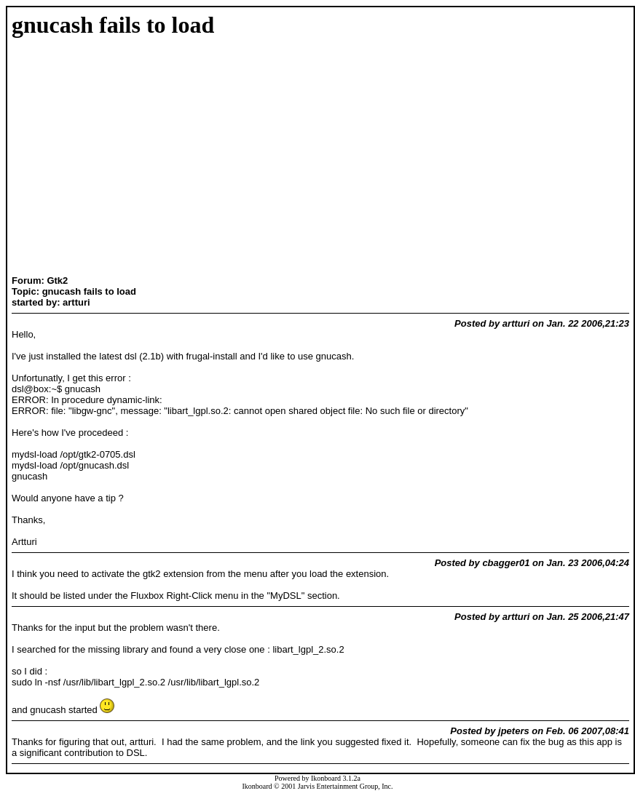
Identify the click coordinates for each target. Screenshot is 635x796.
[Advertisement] (57, 158)
